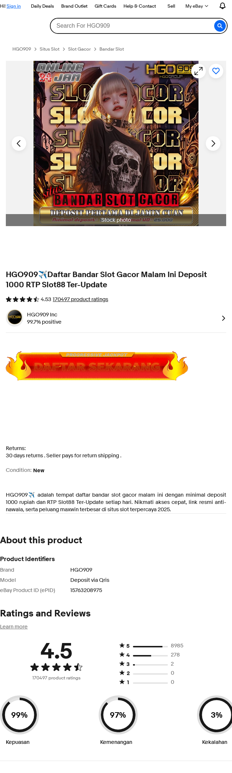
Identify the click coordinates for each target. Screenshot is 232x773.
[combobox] (139, 26)
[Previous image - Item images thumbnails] (19, 143)
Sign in (14, 6)
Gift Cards (105, 6)
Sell (171, 6)
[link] (222, 318)
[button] (220, 26)
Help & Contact (139, 6)
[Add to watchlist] (216, 71)
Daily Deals (42, 6)
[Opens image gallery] (198, 71)
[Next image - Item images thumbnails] (213, 143)
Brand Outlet (74, 6)
